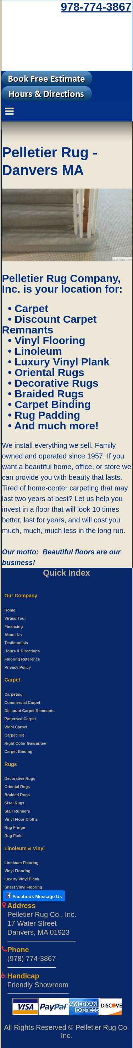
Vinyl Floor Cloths (21, 819)
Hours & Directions (22, 651)
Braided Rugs (17, 795)
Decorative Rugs (20, 778)
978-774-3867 (96, 6)
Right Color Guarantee (25, 743)
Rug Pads (14, 835)
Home (10, 610)
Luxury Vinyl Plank (22, 879)
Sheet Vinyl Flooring (23, 887)
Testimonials (16, 643)
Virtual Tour (15, 618)
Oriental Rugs (17, 786)
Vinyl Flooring (18, 871)
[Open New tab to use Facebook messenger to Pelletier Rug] (34, 897)
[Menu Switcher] (66, 111)
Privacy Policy (18, 667)
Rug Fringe (15, 827)
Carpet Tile (15, 735)
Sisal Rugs (14, 803)
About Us (13, 634)
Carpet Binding (19, 751)
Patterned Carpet (20, 719)
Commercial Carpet (22, 702)
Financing (14, 626)
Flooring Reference (22, 659)
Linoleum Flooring (22, 862)
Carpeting (14, 694)
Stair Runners (17, 811)
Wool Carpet (16, 727)
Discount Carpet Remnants (30, 710)
